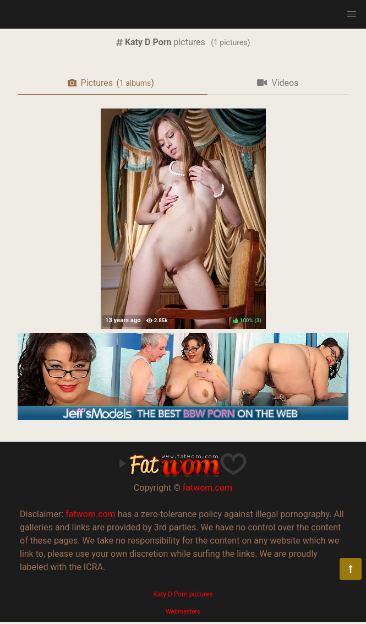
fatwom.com (207, 487)
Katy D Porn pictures (183, 594)
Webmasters (183, 611)
